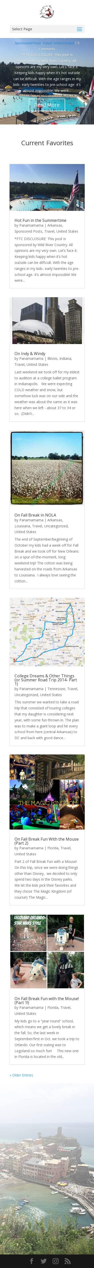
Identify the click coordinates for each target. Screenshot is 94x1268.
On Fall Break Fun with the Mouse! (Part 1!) (47, 1000)
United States (64, 43)
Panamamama (31, 225)
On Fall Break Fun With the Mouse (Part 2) (47, 841)
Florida (52, 848)
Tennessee (56, 688)
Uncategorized (56, 526)
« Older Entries (21, 1075)
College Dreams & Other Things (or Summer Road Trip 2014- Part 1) (46, 680)
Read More (47, 104)
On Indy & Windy (30, 353)
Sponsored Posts (28, 43)
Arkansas (54, 225)
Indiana (65, 358)
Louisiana (22, 526)
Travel (47, 43)
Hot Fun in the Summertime (40, 220)
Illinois (52, 358)
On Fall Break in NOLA (35, 515)
